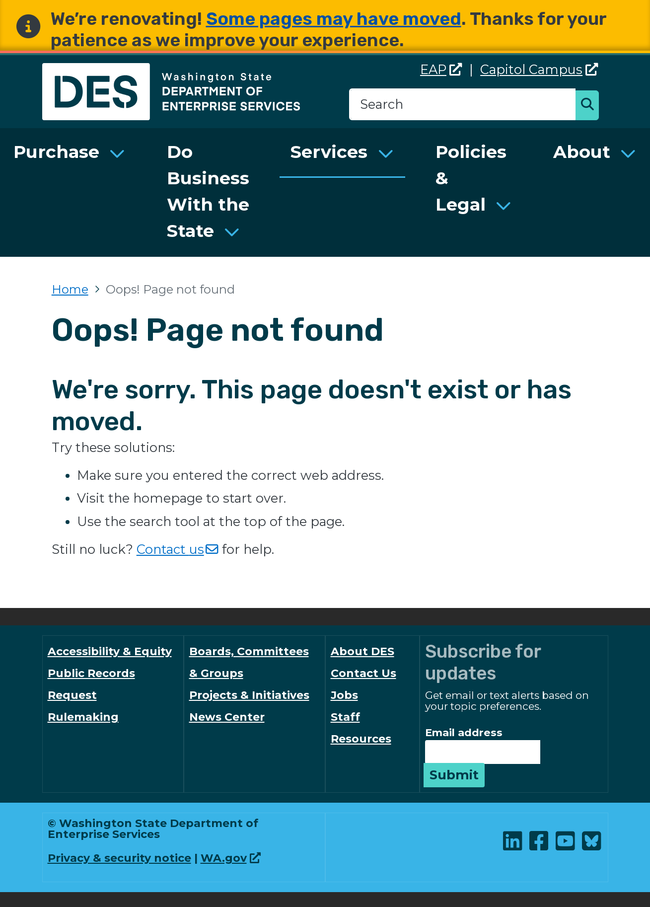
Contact (177, 549)
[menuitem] (69, 192)
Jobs (344, 695)
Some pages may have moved (333, 18)
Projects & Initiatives (249, 695)
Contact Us (363, 673)
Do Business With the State (208, 191)
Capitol (539, 69)
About (581, 151)
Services (328, 151)
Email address (464, 732)
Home (70, 289)
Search (589, 106)
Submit (454, 774)
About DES (362, 651)
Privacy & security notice (119, 858)
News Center (227, 717)
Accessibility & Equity (110, 651)
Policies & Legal (470, 178)
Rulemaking (83, 717)
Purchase (56, 151)
